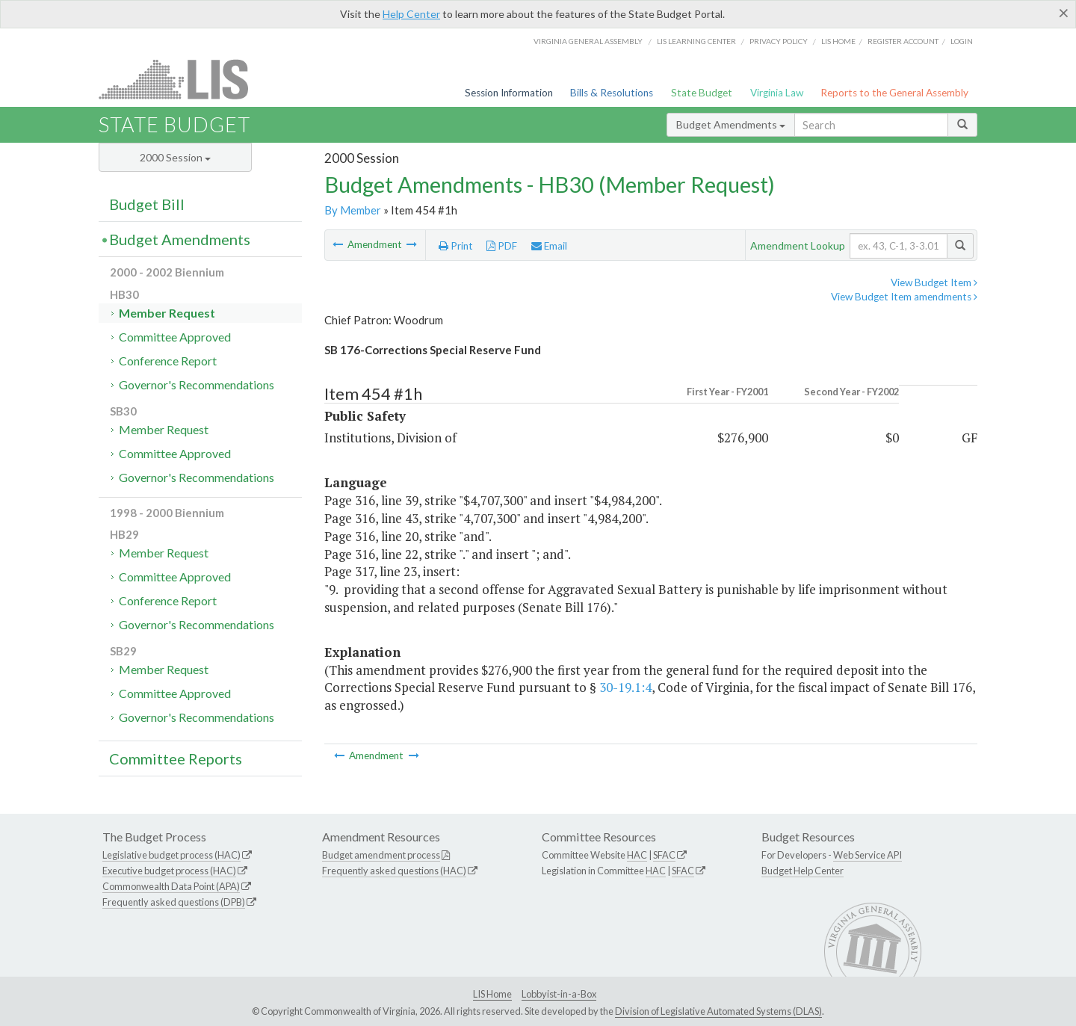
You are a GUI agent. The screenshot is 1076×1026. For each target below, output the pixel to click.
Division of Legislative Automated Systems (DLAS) (718, 1011)
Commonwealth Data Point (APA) (171, 886)
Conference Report (168, 360)
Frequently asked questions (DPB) (173, 902)
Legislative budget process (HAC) (171, 855)
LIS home (838, 41)
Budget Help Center (802, 871)
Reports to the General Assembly (894, 93)
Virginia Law (776, 93)
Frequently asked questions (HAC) (394, 871)
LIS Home (492, 994)
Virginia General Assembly (588, 41)
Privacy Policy (778, 41)
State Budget (701, 93)
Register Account (903, 41)
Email (549, 246)
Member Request (167, 313)
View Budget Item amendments (904, 297)
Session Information (509, 93)
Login (961, 41)
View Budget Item (934, 282)
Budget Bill (147, 204)
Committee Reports (175, 758)
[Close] (1063, 12)
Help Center (411, 13)
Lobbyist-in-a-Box (559, 994)
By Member (352, 210)
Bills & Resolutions (611, 93)
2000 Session (175, 157)
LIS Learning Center (696, 41)
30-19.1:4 (625, 687)
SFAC (664, 855)
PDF (501, 246)
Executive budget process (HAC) (169, 871)
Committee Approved (175, 337)
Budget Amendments (730, 124)
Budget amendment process (381, 855)
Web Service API (867, 855)
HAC (637, 855)
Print (456, 246)
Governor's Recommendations (196, 384)
